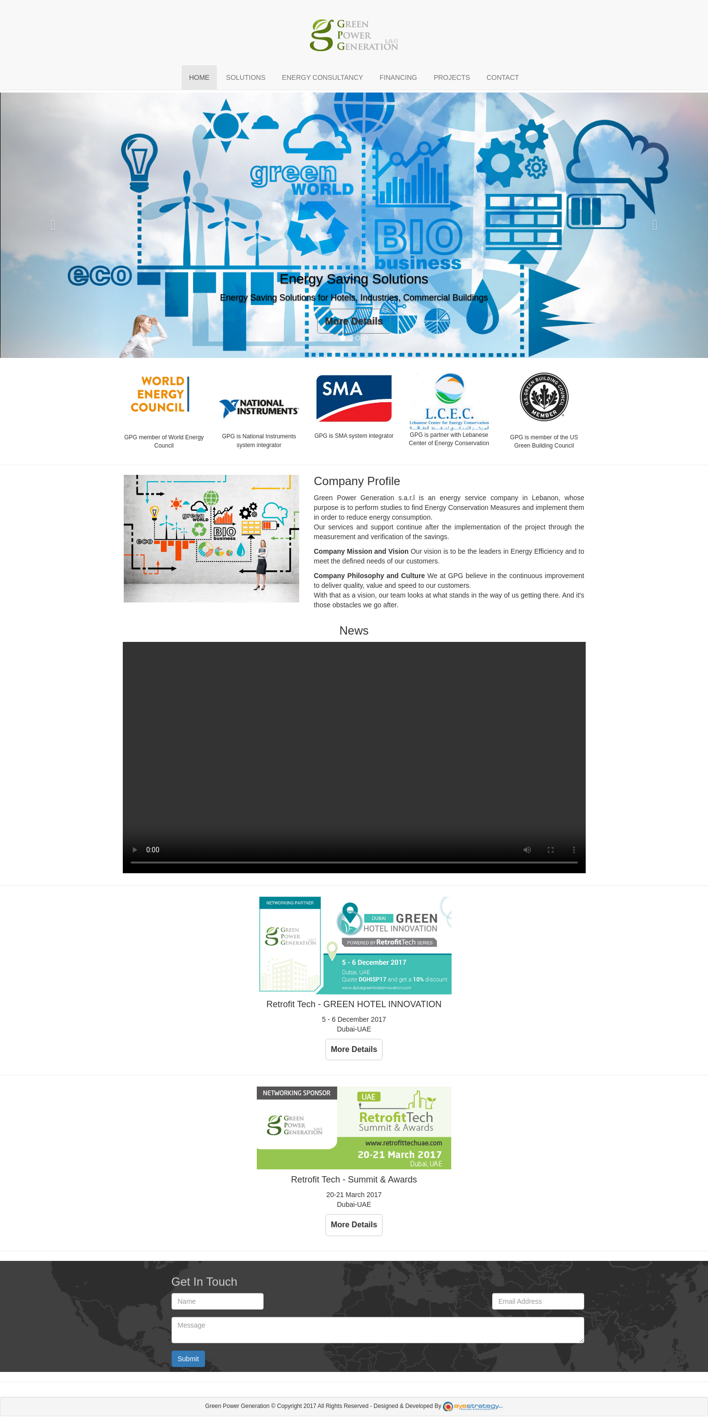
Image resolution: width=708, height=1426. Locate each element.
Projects (452, 77)
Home (199, 77)
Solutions (246, 77)
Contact (502, 77)
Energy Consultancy (322, 77)
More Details (354, 321)
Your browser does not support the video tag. (354, 757)
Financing (398, 77)
